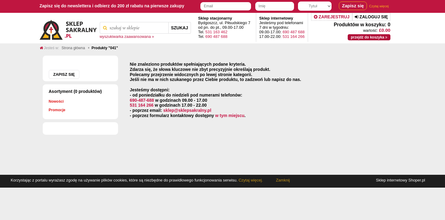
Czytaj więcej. (250, 180)
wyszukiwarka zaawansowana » (127, 37)
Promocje (57, 110)
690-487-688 (142, 100)
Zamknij (283, 180)
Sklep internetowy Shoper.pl (400, 180)
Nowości (56, 101)
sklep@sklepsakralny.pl (187, 110)
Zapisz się (64, 74)
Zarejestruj (332, 16)
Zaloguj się (371, 16)
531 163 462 (216, 32)
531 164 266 (293, 36)
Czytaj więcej (379, 6)
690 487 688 (216, 36)
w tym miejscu (230, 115)
